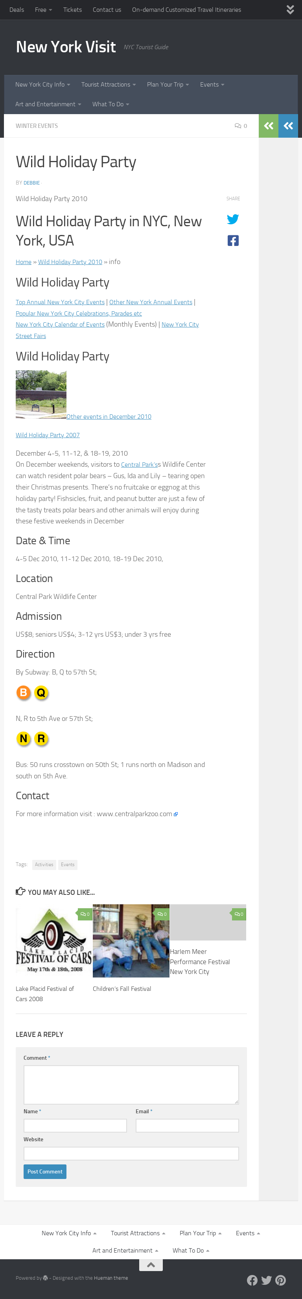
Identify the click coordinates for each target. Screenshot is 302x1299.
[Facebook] (252, 1280)
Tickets (72, 9)
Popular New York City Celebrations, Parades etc (111, 313)
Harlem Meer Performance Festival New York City (200, 962)
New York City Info (39, 84)
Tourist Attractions (105, 84)
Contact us (107, 9)
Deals (16, 9)
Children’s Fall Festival (124, 988)
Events (209, 84)
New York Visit (66, 47)
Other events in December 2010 (113, 416)
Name (32, 1111)
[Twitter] (266, 1280)
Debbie (33, 182)
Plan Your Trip (165, 84)
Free (40, 9)
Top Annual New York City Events (65, 301)
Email (144, 1111)
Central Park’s (141, 464)
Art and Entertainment (45, 104)
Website (33, 1139)
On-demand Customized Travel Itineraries (186, 9)
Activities (44, 864)
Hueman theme (111, 1278)
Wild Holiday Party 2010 (76, 261)
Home (24, 261)
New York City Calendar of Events (65, 324)
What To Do (107, 104)
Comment (37, 1058)
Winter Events (39, 125)
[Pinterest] (280, 1280)
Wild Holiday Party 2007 (51, 435)
